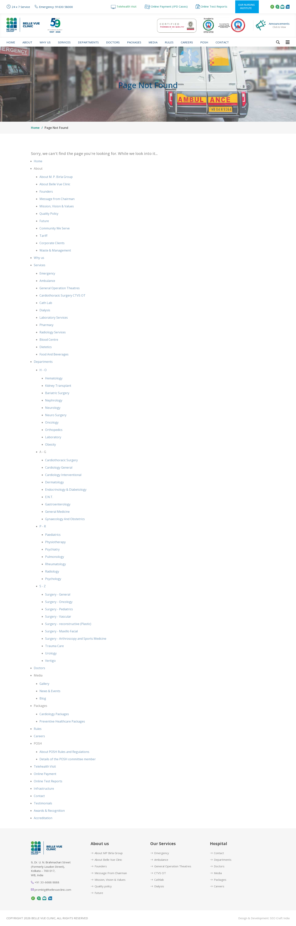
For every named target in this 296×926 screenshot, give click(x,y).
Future (44, 230)
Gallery (44, 693)
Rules (169, 42)
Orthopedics (53, 439)
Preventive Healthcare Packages (62, 730)
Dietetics (45, 356)
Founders (46, 200)
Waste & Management (55, 259)
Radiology (52, 580)
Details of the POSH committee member (67, 768)
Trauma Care (54, 655)
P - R (42, 535)
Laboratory (53, 446)
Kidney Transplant (58, 395)
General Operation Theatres (59, 297)
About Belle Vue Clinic (54, 193)
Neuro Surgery (55, 424)
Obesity (50, 453)
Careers (187, 42)
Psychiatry (52, 558)
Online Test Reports (211, 6)
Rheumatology (55, 573)
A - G (42, 461)
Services (64, 42)
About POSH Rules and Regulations (64, 761)
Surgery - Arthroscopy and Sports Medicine (75, 648)
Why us (45, 42)
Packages (134, 42)
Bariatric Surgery (57, 402)
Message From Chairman (109, 873)
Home (10, 42)
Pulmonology (54, 566)
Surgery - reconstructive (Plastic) (68, 633)
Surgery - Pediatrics (59, 618)
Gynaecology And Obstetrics (65, 528)
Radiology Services (52, 341)
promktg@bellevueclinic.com (51, 889)
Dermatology (54, 491)
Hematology (53, 387)
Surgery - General (57, 603)
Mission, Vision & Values (56, 215)
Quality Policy (48, 223)
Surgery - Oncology (58, 611)
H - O (43, 379)
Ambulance (47, 290)
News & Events (49, 700)
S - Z (42, 595)
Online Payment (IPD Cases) (166, 6)
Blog (42, 707)
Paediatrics (53, 544)
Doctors (113, 42)
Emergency (47, 282)
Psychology (53, 588)
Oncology (52, 431)
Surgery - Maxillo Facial (61, 640)
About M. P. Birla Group (56, 186)
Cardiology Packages (54, 723)
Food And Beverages (54, 363)
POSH (204, 42)
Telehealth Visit (123, 6)
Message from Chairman (57, 208)
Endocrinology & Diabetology (65, 498)
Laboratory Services (53, 326)
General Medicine (57, 521)
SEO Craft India (280, 918)
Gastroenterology (57, 513)
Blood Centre (48, 349)
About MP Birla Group (107, 853)
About (27, 42)
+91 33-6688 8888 (45, 882)
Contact (222, 42)
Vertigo (50, 670)
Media (153, 42)
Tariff (43, 245)
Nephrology (53, 409)
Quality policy (101, 886)
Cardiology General (58, 476)
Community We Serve (54, 237)
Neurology (52, 417)
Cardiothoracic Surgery (61, 469)
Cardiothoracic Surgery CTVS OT (62, 304)
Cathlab (157, 879)
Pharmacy (46, 334)
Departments (88, 42)
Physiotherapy (55, 551)
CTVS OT (158, 873)
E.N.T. (49, 506)
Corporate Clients (52, 252)
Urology (51, 662)
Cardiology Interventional (63, 484)
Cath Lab (45, 312)
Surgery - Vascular (58, 625)
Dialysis (44, 319)
